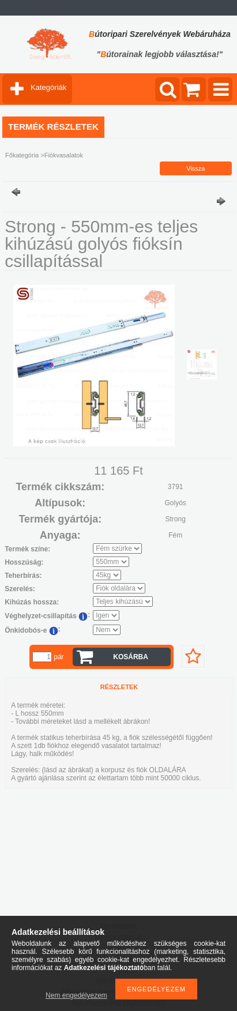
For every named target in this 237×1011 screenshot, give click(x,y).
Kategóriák (48, 87)
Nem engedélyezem (76, 995)
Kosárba (130, 657)
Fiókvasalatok (63, 155)
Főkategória (22, 155)
